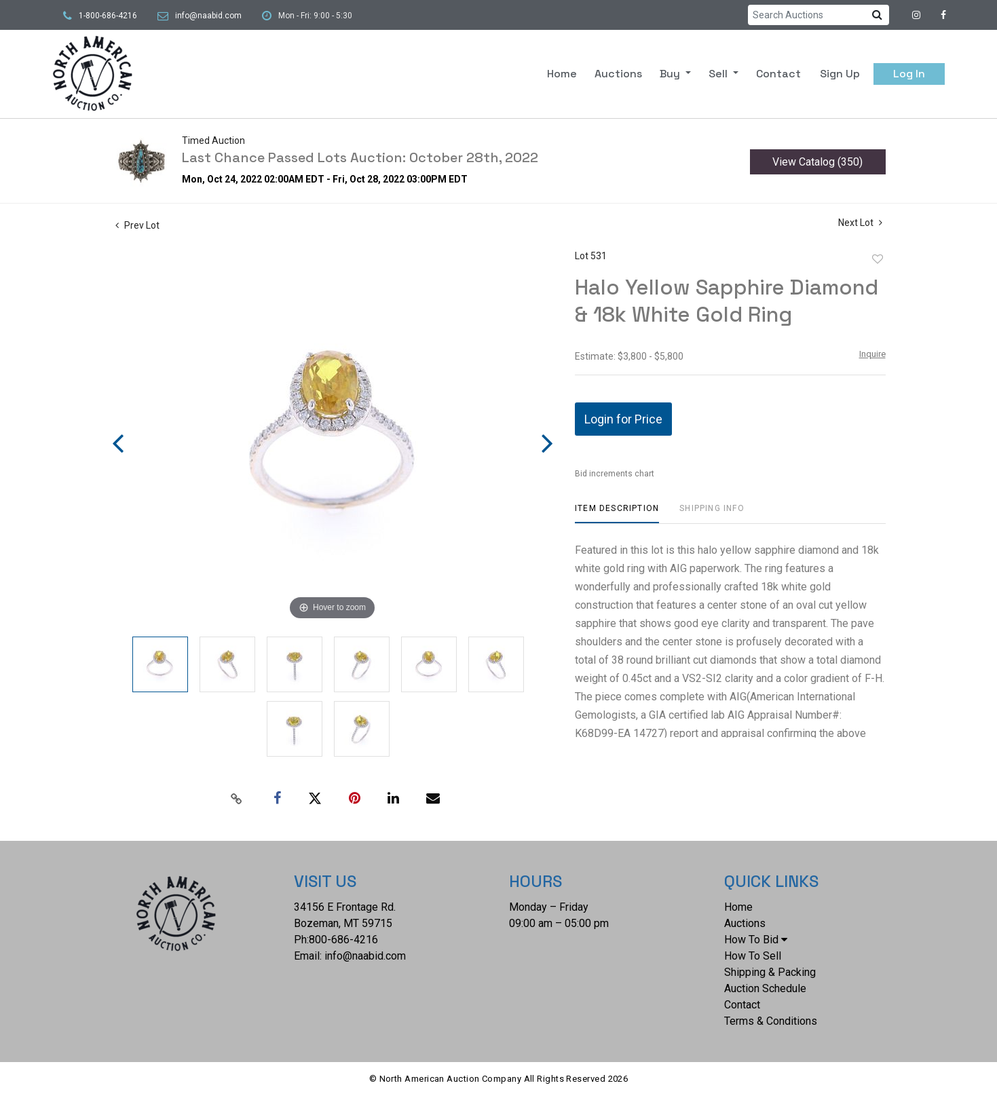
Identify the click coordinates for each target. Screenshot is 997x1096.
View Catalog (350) (817, 161)
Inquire (872, 354)
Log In (909, 74)
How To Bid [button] (755, 939)
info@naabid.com (208, 15)
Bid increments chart (614, 473)
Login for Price (623, 419)
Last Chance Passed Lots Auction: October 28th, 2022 (360, 157)
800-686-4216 (343, 939)
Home (562, 74)
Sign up (840, 74)
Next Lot (860, 222)
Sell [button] (719, 74)
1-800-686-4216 (108, 15)
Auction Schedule (765, 988)
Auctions (618, 74)
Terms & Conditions (770, 1021)
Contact (778, 74)
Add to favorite (877, 259)
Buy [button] (671, 74)
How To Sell (752, 955)
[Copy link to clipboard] (236, 799)
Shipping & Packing (770, 972)
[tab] (617, 513)
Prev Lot (137, 225)
